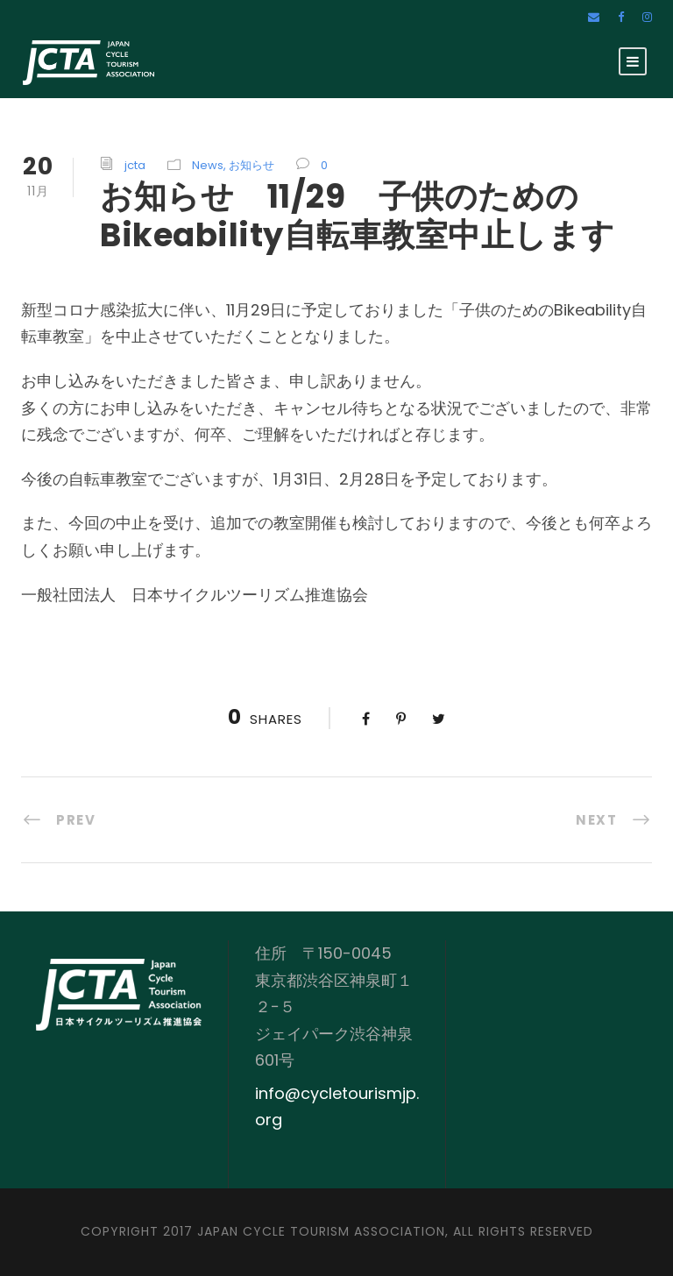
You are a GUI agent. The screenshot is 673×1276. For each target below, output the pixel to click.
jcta (134, 165)
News (207, 165)
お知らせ (251, 165)
